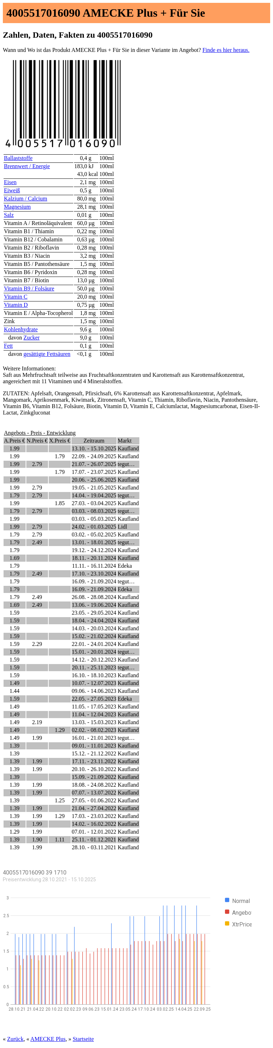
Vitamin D (16, 305)
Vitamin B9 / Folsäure (29, 288)
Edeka (125, 566)
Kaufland (128, 448)
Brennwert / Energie (27, 166)
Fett (8, 346)
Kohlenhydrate (21, 329)
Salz (9, 215)
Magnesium (17, 207)
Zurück (15, 1039)
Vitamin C (15, 297)
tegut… (126, 464)
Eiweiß (12, 190)
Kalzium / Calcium (25, 199)
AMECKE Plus (47, 1039)
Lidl (122, 527)
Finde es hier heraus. (225, 50)
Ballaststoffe (18, 158)
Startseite (83, 1039)
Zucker (31, 338)
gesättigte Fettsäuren (46, 354)
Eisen (10, 182)
